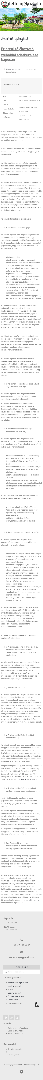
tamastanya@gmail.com (21, 957)
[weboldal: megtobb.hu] (6, 1052)
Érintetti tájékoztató (16, 996)
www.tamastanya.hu (15, 69)
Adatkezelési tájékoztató (18, 983)
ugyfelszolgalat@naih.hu (27, 779)
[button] (34, 5)
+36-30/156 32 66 (21, 944)
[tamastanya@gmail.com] (21, 952)
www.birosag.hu (32, 900)
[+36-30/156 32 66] (21, 940)
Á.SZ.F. (11, 989)
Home (14, 27)
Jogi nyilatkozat (14, 986)
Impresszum (13, 1000)
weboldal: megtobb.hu (13, 1055)
